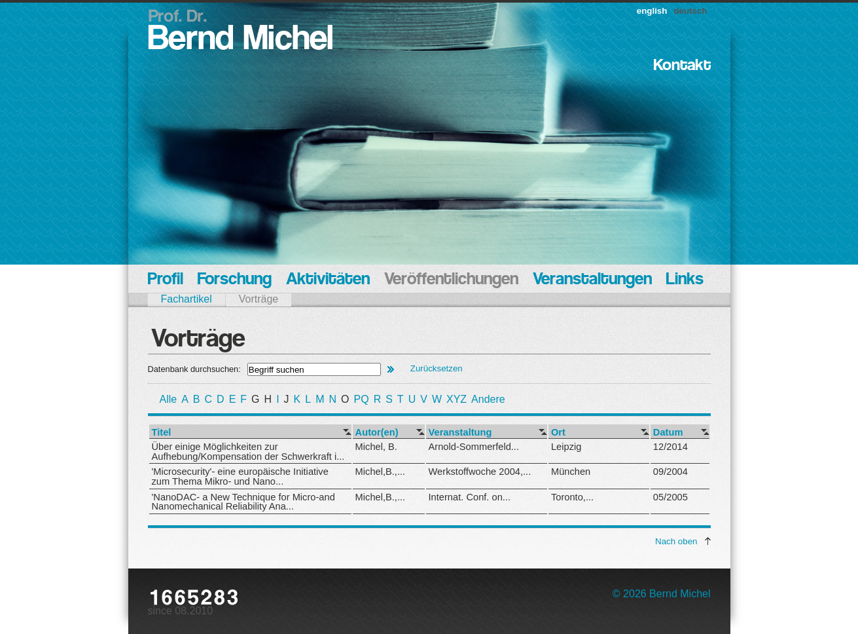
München (570, 471)
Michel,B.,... (380, 471)
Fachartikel (186, 299)
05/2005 (670, 497)
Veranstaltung (460, 433)
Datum (668, 433)
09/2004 (670, 471)
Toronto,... (572, 497)
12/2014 (670, 446)
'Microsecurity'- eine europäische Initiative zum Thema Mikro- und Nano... (240, 476)
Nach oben (676, 541)
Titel (161, 433)
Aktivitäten (328, 280)
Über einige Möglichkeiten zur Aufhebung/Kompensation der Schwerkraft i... (248, 451)
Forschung (235, 280)
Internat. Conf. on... (469, 497)
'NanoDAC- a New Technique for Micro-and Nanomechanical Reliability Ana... (243, 502)
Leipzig (566, 446)
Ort (558, 433)
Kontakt (682, 65)
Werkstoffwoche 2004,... (480, 471)
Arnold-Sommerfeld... (474, 446)
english (652, 11)
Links (685, 280)
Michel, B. (376, 446)
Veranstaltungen (592, 280)
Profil (165, 280)
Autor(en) (377, 433)
